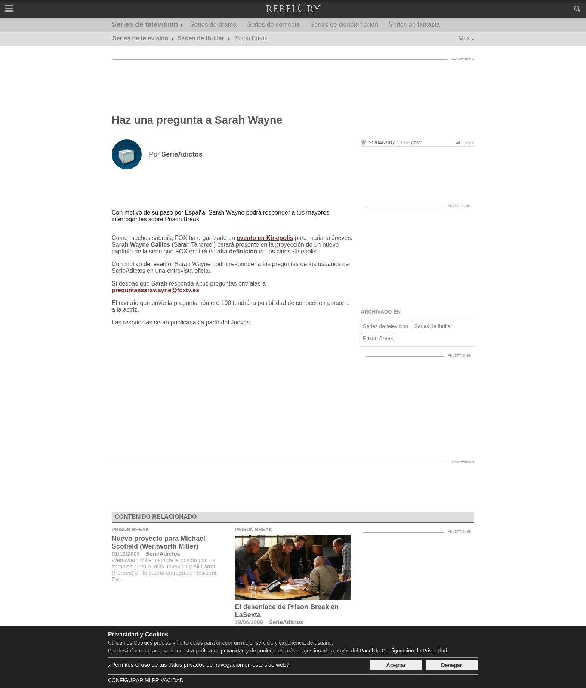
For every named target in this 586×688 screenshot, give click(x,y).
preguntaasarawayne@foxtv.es (155, 290)
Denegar (451, 665)
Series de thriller (433, 326)
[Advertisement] (293, 80)
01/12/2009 (126, 553)
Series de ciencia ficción (344, 24)
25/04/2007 (382, 142)
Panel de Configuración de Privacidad (403, 651)
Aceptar (396, 665)
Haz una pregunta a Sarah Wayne (197, 120)
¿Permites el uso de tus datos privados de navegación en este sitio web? (198, 664)
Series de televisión (145, 24)
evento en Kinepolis (265, 238)
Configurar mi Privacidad (145, 680)
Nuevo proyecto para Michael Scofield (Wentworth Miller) (158, 542)
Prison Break (378, 338)
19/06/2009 (249, 622)
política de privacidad (220, 651)
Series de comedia (273, 24)
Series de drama (213, 24)
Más (464, 38)
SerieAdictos (163, 553)
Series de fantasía (414, 24)
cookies (266, 651)
